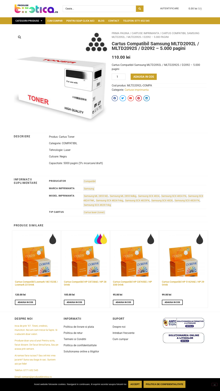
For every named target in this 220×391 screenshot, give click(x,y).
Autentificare (169, 8)
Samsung (89, 188)
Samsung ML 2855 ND (96, 196)
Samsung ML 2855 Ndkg (123, 196)
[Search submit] (140, 8)
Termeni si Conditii (75, 339)
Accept (135, 384)
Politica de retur (73, 333)
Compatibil (89, 181)
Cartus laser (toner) (94, 212)
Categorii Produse (28, 21)
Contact (113, 20)
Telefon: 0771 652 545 (136, 20)
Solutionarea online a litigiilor (81, 351)
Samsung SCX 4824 (148, 196)
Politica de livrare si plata (79, 326)
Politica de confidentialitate (80, 345)
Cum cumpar (55, 20)
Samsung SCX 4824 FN (173, 196)
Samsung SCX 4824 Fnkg (109, 200)
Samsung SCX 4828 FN (187, 200)
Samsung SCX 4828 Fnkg (97, 205)
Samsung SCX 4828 (162, 200)
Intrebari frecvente (123, 333)
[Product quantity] (118, 77)
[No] (214, 384)
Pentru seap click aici (80, 20)
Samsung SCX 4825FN (137, 200)
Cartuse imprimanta (145, 33)
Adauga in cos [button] (25, 302)
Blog (101, 20)
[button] (19, 37)
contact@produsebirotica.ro (36, 376)
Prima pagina (120, 33)
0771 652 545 (30, 370)
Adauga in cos (143, 76)
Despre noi (119, 326)
